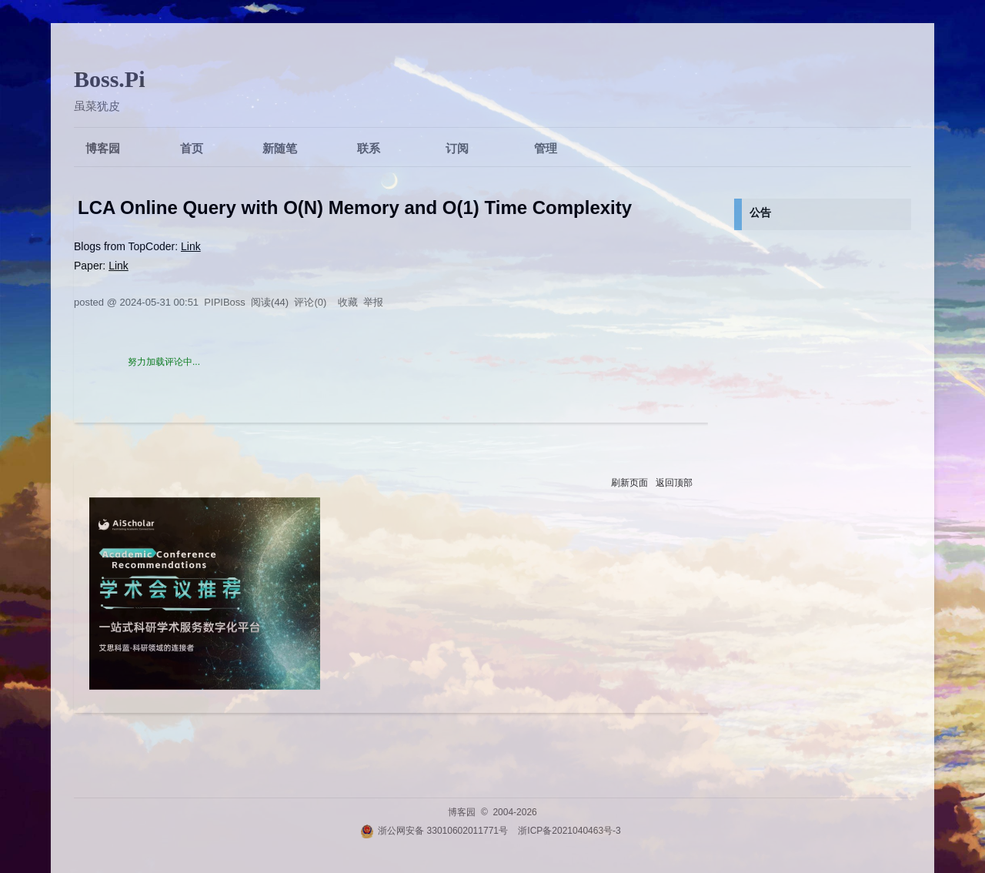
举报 (373, 302)
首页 (191, 148)
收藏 (348, 302)
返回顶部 (674, 482)
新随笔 (279, 148)
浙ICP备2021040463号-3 (569, 830)
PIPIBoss (224, 302)
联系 (368, 148)
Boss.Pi (109, 79)
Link (191, 246)
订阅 (457, 148)
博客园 (102, 148)
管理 (545, 148)
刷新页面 (629, 482)
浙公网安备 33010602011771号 (434, 830)
